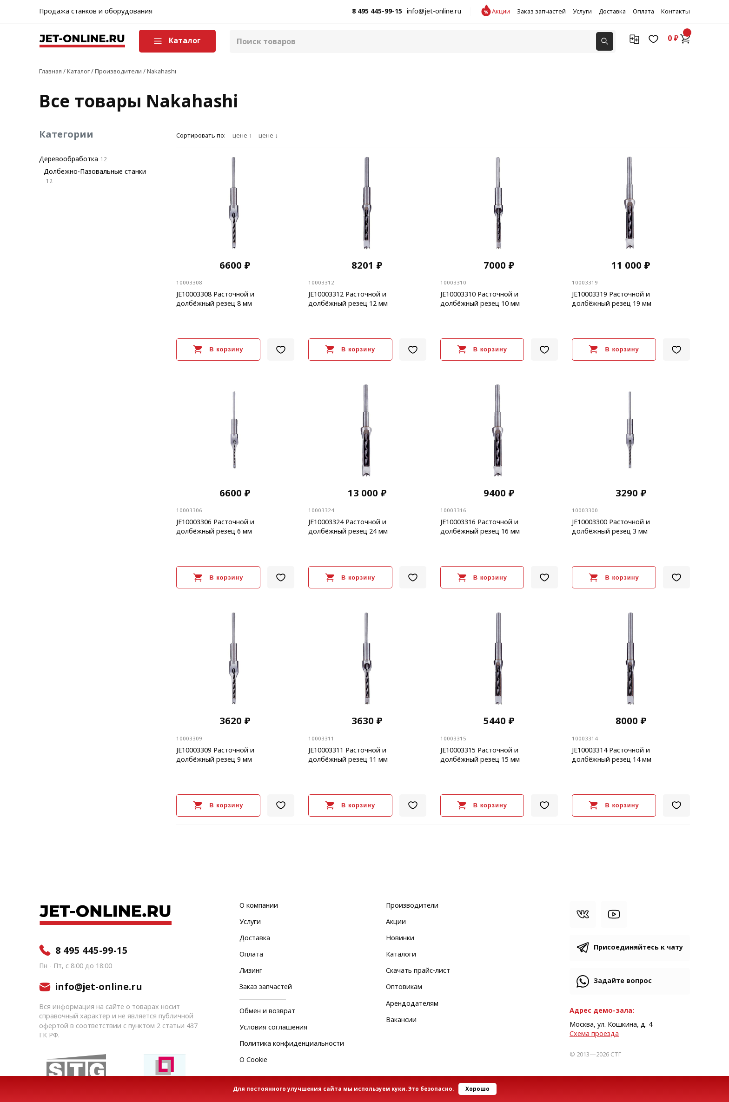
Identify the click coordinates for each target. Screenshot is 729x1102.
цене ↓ (268, 136)
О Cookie (253, 1060)
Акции (501, 11)
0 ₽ (679, 38)
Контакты (675, 11)
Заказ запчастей (541, 11)
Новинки (400, 938)
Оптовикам (404, 987)
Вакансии (401, 1020)
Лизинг (250, 971)
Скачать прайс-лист (418, 971)
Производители (412, 906)
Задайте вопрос (623, 981)
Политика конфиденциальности (291, 1044)
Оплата (643, 11)
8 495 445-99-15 (377, 11)
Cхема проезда (594, 1034)
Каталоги (401, 954)
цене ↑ (242, 136)
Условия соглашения (273, 1027)
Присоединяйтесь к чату (638, 947)
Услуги (582, 11)
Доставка (612, 11)
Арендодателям (412, 1004)
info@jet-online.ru (434, 11)
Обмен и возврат (267, 1011)
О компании (258, 906)
